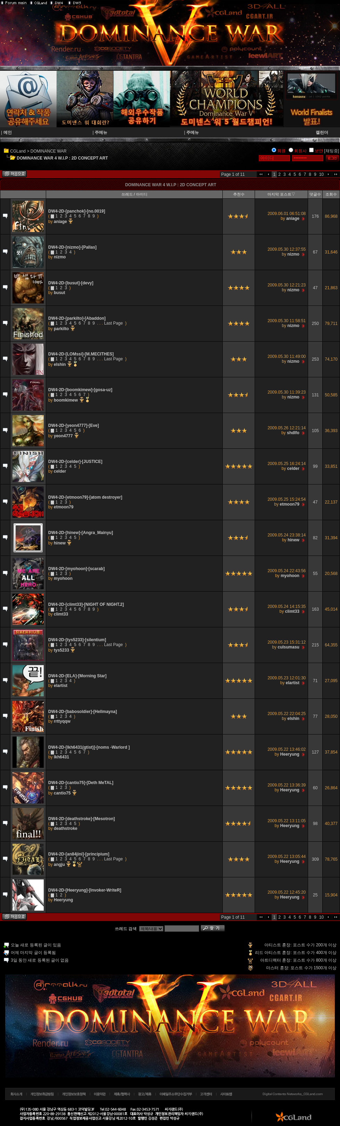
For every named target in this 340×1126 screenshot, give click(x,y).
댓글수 (315, 194)
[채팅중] (331, 150)
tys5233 (62, 650)
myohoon (63, 578)
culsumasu (288, 647)
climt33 (61, 614)
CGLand (18, 151)
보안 (319, 150)
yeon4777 (64, 435)
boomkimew (66, 400)
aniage (61, 221)
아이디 (141, 194)
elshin (60, 364)
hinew (60, 543)
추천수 (239, 194)
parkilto (62, 328)
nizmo (60, 257)
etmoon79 (64, 507)
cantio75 (63, 793)
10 (321, 174)
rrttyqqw (62, 721)
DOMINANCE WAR (49, 151)
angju (60, 864)
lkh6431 (61, 757)
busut (59, 292)
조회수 (331, 194)
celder (60, 471)
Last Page (113, 323)
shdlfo (293, 432)
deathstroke (65, 828)
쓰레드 (127, 194)
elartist (60, 685)
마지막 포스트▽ (281, 194)
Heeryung (289, 754)
